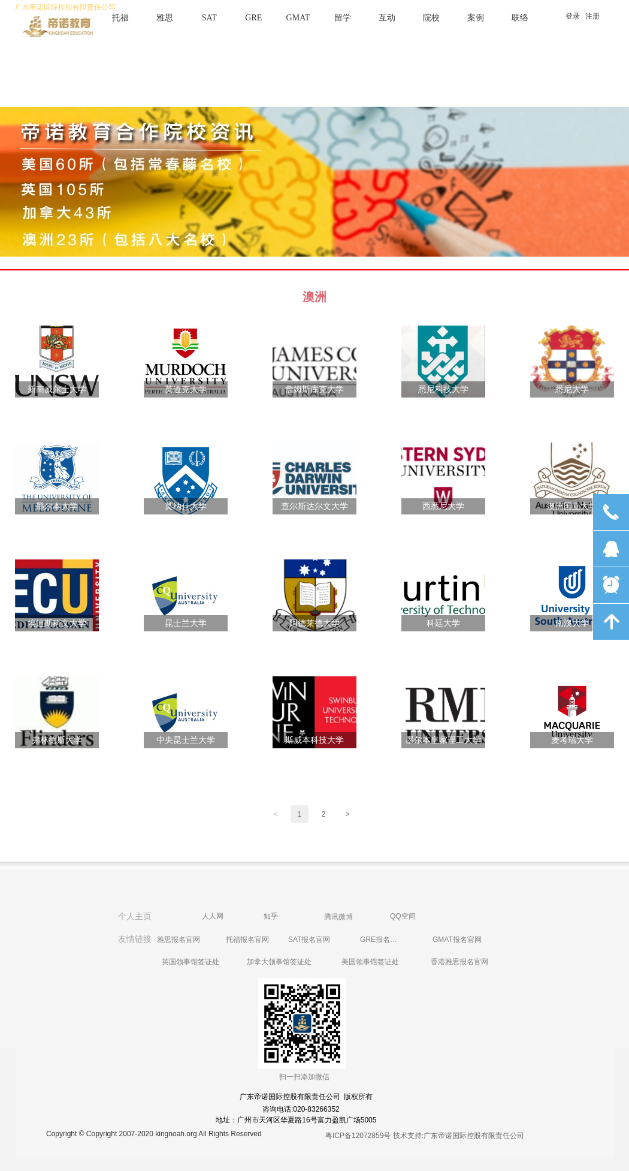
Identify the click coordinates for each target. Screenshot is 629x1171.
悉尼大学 (572, 389)
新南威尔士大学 (57, 389)
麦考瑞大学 (572, 740)
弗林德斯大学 (57, 740)
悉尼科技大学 (443, 389)
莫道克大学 (186, 389)
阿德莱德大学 (314, 623)
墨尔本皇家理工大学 (443, 740)
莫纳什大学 (186, 506)
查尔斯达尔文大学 (314, 506)
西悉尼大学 (443, 506)
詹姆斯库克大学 (314, 389)
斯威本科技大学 (314, 740)
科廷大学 (443, 623)
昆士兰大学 (186, 623)
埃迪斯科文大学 (57, 623)
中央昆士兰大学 (185, 740)
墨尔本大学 (57, 506)
